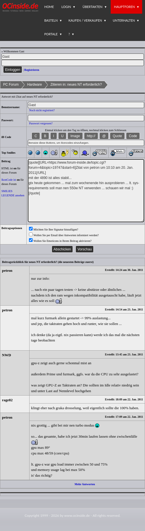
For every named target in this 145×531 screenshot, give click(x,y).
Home (49, 7)
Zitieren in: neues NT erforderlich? (76, 85)
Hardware (34, 85)
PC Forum (11, 85)
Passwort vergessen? (40, 123)
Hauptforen (124, 7)
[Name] (72, 56)
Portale (51, 34)
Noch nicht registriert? (42, 110)
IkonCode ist (8, 179)
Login (66, 7)
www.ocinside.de (77, 515)
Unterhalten (124, 20)
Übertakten (92, 7)
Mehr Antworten (85, 484)
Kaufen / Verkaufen (85, 20)
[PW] (72, 63)
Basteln (51, 20)
